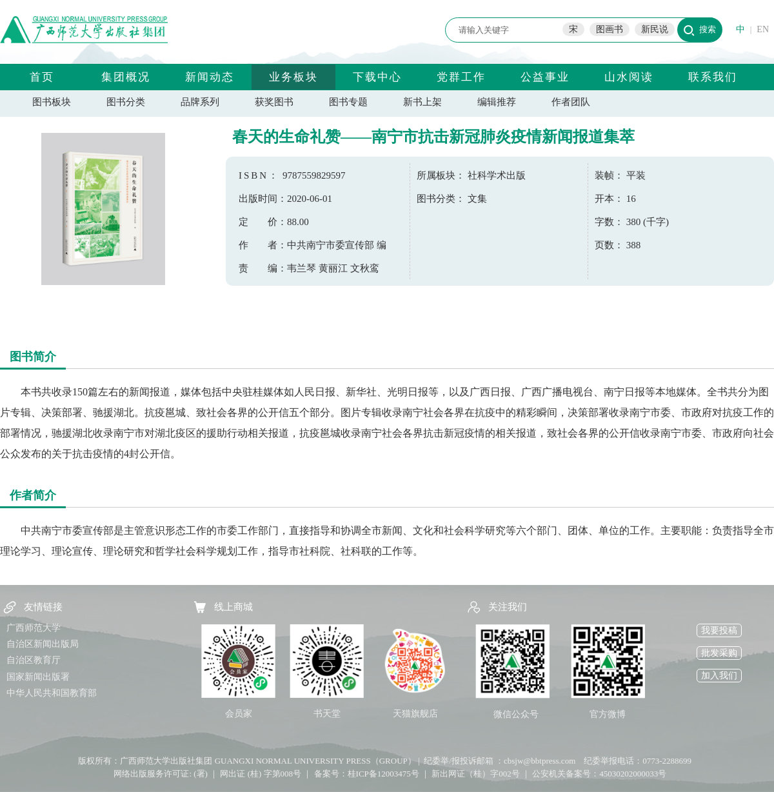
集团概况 (125, 77)
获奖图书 (274, 102)
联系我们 (712, 77)
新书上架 (422, 102)
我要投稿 (719, 630)
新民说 (654, 29)
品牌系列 (200, 102)
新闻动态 (209, 77)
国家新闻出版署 (38, 677)
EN (763, 29)
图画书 (609, 29)
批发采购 (719, 653)
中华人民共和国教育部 (51, 693)
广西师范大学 (33, 628)
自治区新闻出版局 (42, 644)
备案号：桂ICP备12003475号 (366, 773)
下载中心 (377, 77)
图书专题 (348, 102)
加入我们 (719, 675)
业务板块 (293, 77)
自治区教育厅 (33, 660)
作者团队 (570, 102)
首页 (42, 77)
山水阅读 (628, 77)
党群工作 (461, 77)
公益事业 (545, 77)
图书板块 (51, 102)
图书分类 (125, 102)
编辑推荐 (496, 102)
